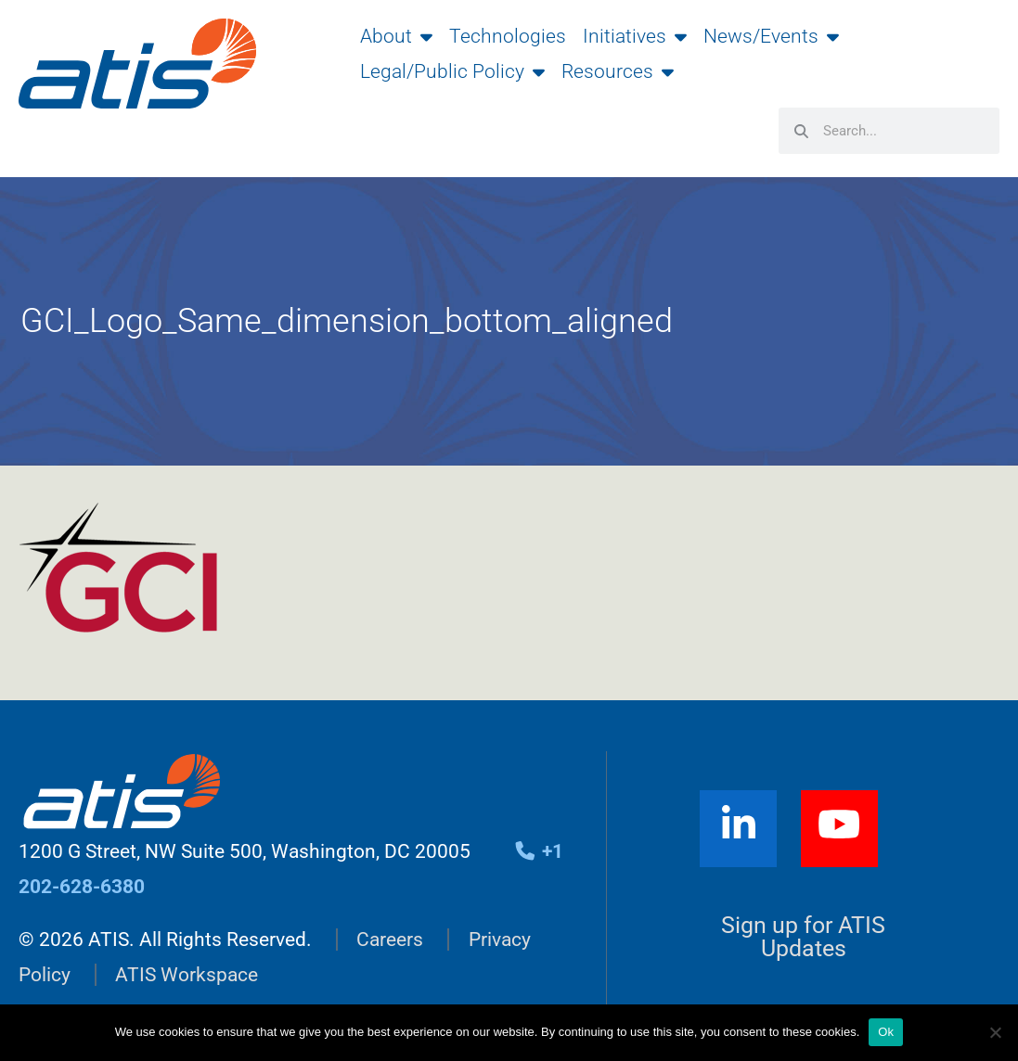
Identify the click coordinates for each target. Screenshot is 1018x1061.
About (396, 36)
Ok (886, 1032)
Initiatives (635, 36)
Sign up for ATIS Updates (803, 937)
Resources (617, 71)
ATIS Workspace (186, 975)
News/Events (771, 36)
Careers (389, 939)
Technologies (507, 36)
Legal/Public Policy (452, 71)
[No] (995, 1032)
